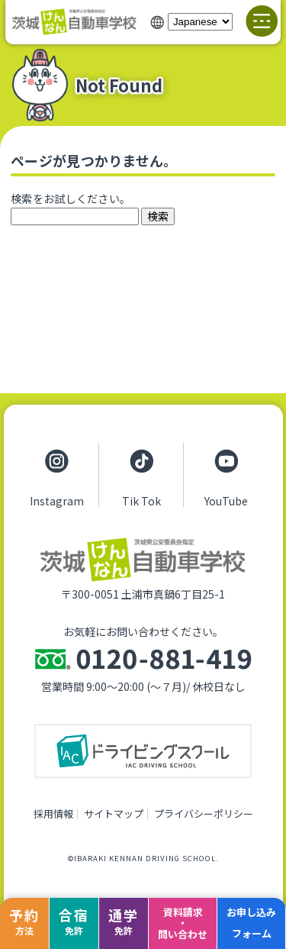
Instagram (57, 500)
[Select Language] (200, 22)
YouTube (226, 500)
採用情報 (53, 813)
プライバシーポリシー (203, 813)
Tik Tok (141, 500)
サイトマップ (113, 813)
